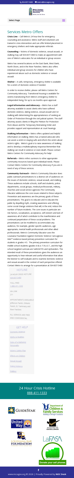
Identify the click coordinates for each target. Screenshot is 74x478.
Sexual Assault (16, 360)
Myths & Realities (17, 336)
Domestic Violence (18, 331)
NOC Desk (61, 474)
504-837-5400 (16, 277)
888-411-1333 (37, 393)
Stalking (14, 371)
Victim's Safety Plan (18, 350)
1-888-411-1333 (17, 286)
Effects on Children (18, 355)
